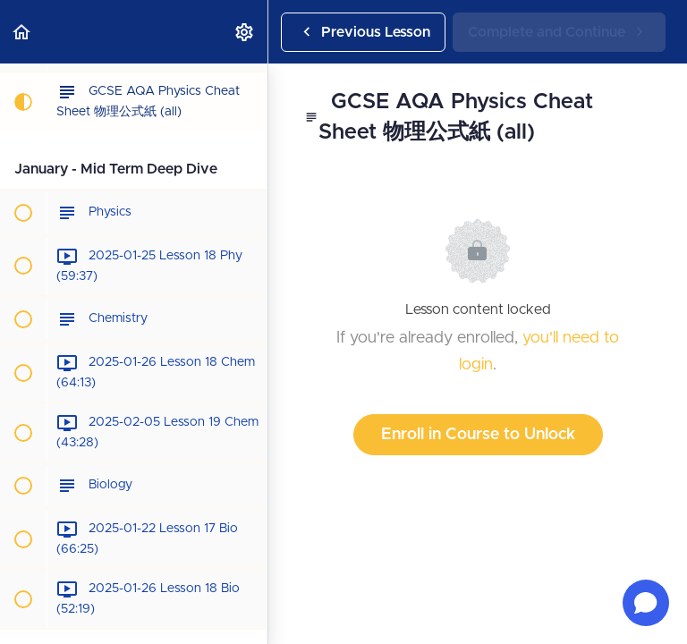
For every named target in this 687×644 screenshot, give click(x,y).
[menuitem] (245, 32)
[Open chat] (646, 603)
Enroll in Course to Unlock (478, 435)
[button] (22, 32)
